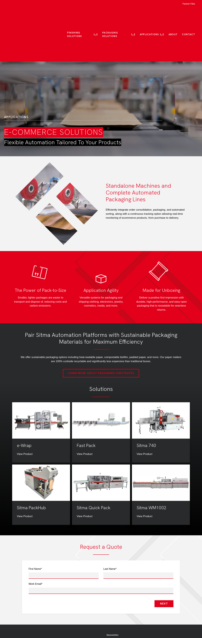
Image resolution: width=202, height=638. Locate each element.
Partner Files (189, 4)
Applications (149, 15)
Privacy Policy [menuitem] (115, 613)
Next (164, 566)
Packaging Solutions (110, 15)
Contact (188, 15)
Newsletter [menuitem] (113, 597)
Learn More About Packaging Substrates (101, 335)
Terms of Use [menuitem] (114, 607)
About (173, 15)
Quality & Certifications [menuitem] (120, 602)
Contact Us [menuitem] (113, 618)
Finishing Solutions (74, 15)
